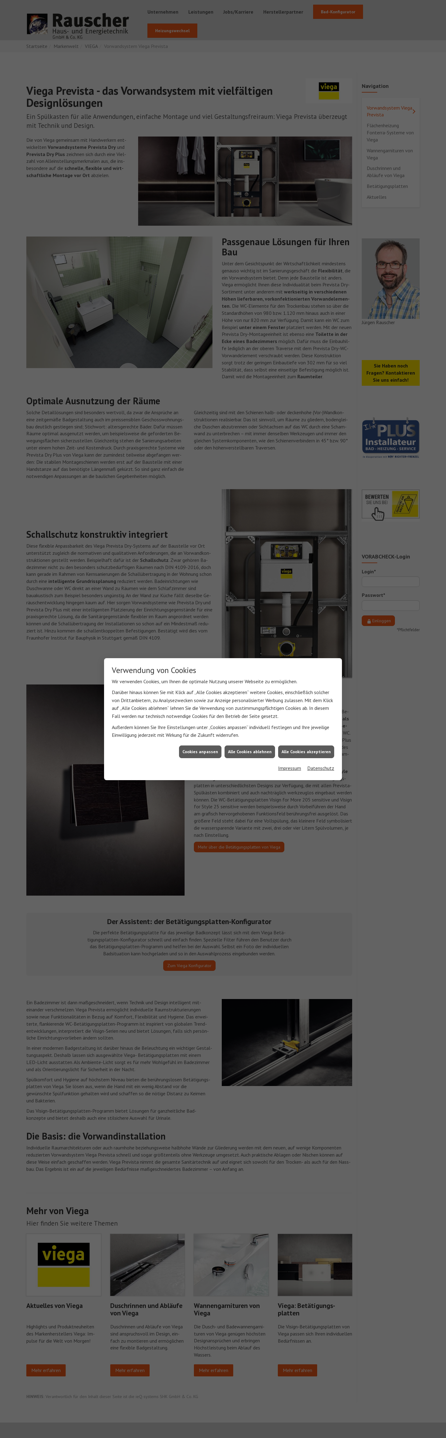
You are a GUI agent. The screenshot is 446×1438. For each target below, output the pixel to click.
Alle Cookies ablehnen (250, 751)
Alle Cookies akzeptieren (306, 751)
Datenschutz (320, 768)
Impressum (289, 768)
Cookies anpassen (200, 751)
